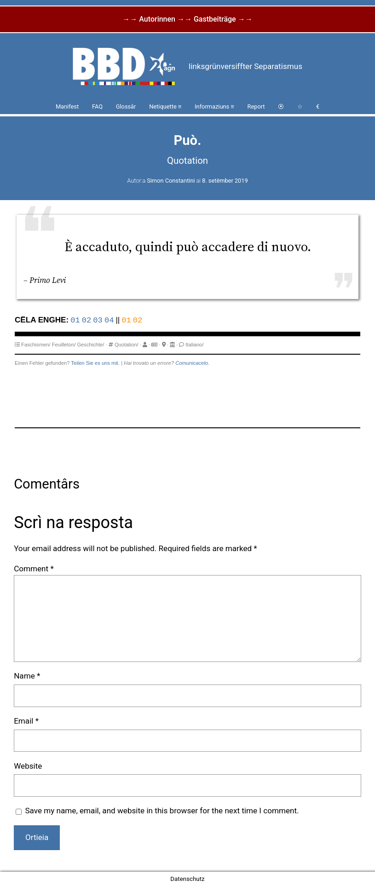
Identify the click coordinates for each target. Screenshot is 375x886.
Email (26, 720)
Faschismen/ (35, 344)
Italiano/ (194, 344)
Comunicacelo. (192, 363)
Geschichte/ (90, 344)
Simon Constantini (171, 180)
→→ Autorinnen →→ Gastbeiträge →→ (187, 19)
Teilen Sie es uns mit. (95, 363)
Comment (34, 568)
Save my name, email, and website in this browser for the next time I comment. (162, 810)
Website (28, 766)
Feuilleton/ (64, 344)
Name (27, 675)
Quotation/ (126, 344)
